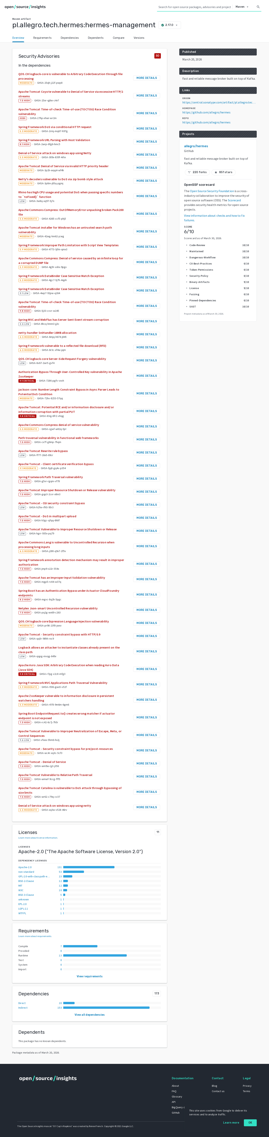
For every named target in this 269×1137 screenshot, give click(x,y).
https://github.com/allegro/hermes (206, 112)
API (173, 1101)
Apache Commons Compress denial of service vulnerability (58, 425)
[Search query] (195, 7)
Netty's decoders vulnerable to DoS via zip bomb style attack (60, 179)
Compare (119, 38)
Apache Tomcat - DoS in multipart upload (47, 516)
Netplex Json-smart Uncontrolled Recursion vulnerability (58, 608)
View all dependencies (90, 1014)
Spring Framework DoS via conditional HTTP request (54, 127)
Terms (246, 1091)
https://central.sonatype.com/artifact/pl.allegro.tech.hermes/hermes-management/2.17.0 (219, 102)
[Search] (258, 7)
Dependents (96, 38)
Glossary (176, 1096)
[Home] (26, 7)
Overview (18, 38)
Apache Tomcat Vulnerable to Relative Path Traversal (55, 775)
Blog (214, 1085)
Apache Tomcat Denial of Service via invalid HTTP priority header (63, 166)
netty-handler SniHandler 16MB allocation (47, 333)
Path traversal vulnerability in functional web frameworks (58, 438)
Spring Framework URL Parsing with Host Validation (54, 140)
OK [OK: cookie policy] (250, 1122)
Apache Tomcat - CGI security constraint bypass (51, 503)
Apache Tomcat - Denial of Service (42, 762)
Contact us (218, 1091)
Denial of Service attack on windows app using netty (54, 805)
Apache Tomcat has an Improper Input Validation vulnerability (61, 577)
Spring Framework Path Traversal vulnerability (50, 477)
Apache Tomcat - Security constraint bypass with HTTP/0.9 (59, 634)
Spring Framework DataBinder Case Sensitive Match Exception (61, 276)
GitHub (175, 1112)
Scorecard (234, 200)
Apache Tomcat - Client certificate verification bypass (56, 464)
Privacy (247, 1085)
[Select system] (243, 7)
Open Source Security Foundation (212, 191)
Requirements (42, 38)
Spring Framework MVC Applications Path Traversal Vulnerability (62, 683)
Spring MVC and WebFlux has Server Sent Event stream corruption (63, 319)
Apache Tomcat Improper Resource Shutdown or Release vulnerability (66, 490)
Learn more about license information (37, 837)
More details (147, 78)
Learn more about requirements (34, 936)
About (175, 1085)
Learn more (231, 1122)
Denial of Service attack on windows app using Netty (54, 153)
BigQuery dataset (181, 1107)
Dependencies (70, 38)
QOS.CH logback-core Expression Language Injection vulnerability (63, 621)
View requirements (90, 976)
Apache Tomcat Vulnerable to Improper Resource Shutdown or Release (67, 529)
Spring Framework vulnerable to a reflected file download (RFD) (62, 346)
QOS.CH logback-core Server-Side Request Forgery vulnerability (62, 359)
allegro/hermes (196, 146)
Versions (139, 38)
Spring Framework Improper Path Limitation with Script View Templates (68, 245)
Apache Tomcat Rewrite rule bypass (43, 451)
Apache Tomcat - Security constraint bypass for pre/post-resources (65, 749)
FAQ (173, 1091)
